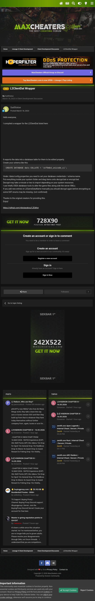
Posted (19, 111)
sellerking (17, 495)
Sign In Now (47, 275)
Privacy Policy (52, 570)
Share (23, 292)
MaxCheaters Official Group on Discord (47, 72)
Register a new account (47, 258)
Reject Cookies (86, 590)
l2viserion (18, 433)
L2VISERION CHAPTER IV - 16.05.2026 (28, 430)
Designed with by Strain (37, 570)
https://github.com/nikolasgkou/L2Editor (21, 208)
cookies (47, 592)
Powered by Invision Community (47, 576)
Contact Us (63, 570)
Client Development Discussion (30, 99)
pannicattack (19, 404)
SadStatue (9, 96)
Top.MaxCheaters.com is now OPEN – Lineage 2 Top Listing (47, 80)
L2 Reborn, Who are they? (22, 402)
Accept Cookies (68, 590)
